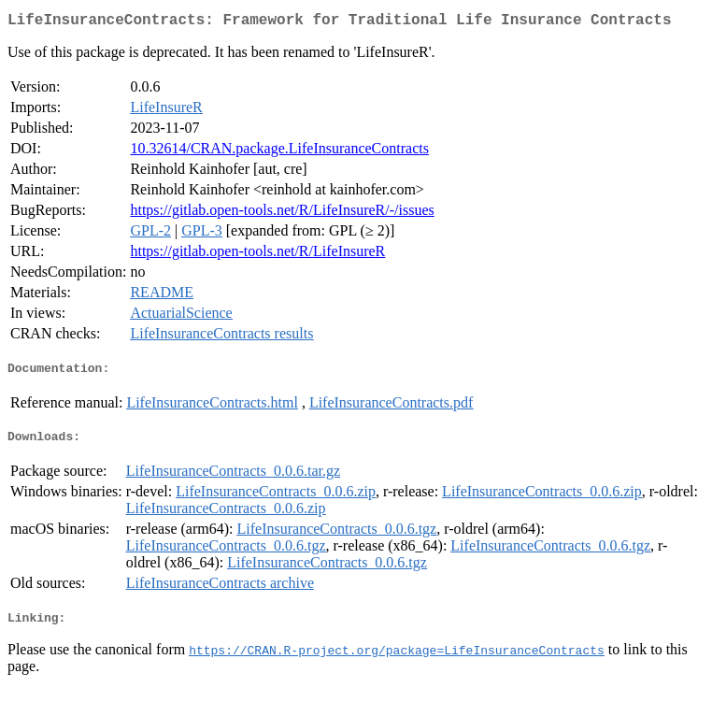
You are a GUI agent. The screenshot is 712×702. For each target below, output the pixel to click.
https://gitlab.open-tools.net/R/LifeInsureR (257, 255)
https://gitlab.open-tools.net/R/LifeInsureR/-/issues (282, 214)
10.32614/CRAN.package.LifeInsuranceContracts (279, 152)
